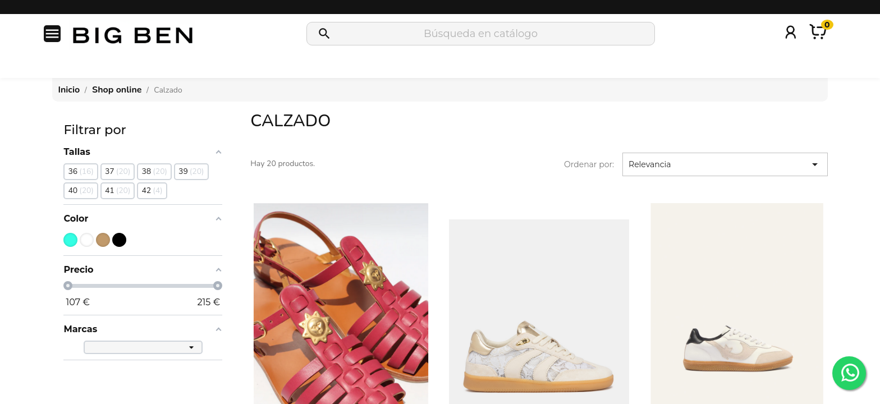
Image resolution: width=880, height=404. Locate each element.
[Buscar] (480, 33)
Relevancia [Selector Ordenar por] (725, 164)
